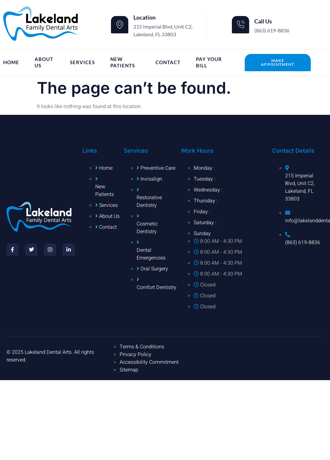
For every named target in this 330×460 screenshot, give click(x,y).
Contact (168, 62)
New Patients (122, 62)
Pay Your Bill (209, 62)
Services (82, 62)
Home (11, 62)
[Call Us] (240, 24)
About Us (44, 62)
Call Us (263, 21)
